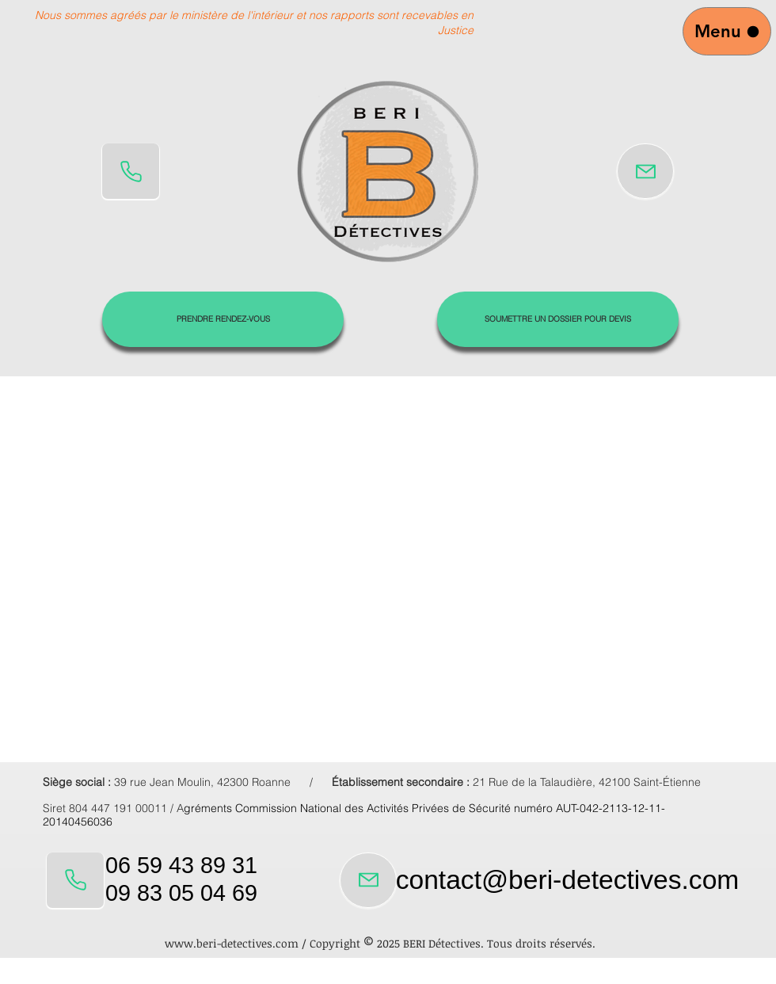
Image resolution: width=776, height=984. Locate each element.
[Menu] (727, 31)
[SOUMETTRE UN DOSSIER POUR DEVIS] (558, 319)
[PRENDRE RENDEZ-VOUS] (223, 319)
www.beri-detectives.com (232, 943)
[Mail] (645, 171)
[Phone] (130, 171)
